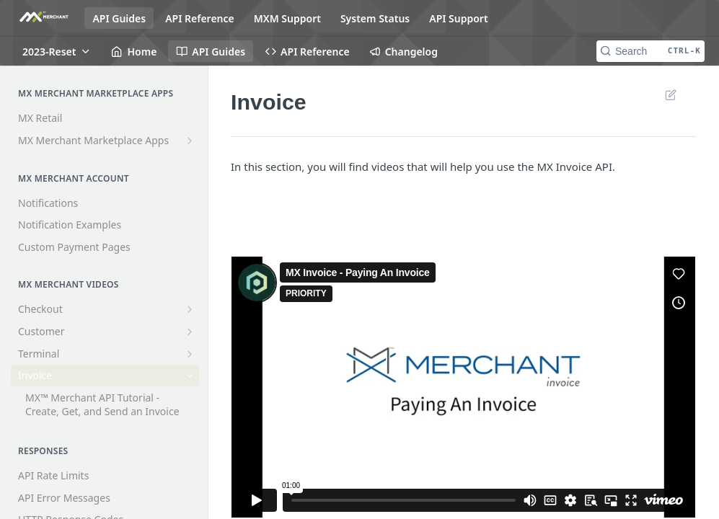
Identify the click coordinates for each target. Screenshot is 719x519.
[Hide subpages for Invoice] (189, 375)
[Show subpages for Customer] (189, 331)
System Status (375, 18)
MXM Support (287, 18)
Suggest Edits (670, 94)
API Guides (119, 18)
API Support (458, 18)
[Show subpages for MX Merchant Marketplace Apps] (189, 140)
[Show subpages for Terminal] (189, 354)
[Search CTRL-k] (650, 51)
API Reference (199, 18)
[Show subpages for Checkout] (189, 309)
